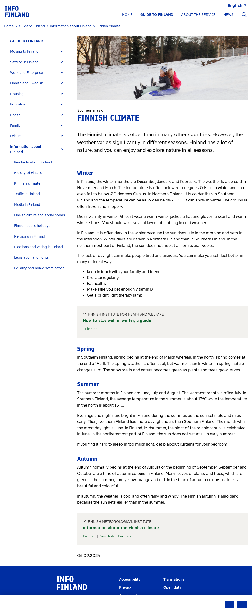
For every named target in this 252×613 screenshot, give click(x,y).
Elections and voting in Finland (38, 247)
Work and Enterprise (26, 73)
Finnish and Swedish (26, 83)
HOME (127, 15)
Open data (172, 587)
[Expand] (62, 51)
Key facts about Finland (33, 162)
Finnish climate (27, 184)
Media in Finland (27, 205)
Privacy (125, 587)
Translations (173, 579)
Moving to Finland (24, 51)
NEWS (228, 15)
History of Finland (28, 173)
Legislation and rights (31, 257)
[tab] (39, 51)
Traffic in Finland (27, 194)
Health (15, 115)
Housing (17, 94)
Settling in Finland (24, 62)
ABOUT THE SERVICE (198, 15)
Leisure (15, 136)
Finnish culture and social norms (39, 215)
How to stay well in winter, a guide (117, 320)
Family (15, 126)
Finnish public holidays (32, 226)
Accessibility (129, 579)
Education (18, 104)
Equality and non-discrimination (39, 268)
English (124, 536)
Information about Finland (25, 149)
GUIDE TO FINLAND (156, 15)
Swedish (107, 536)
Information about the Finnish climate (121, 528)
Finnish (91, 329)
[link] (17, 11)
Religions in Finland (29, 236)
